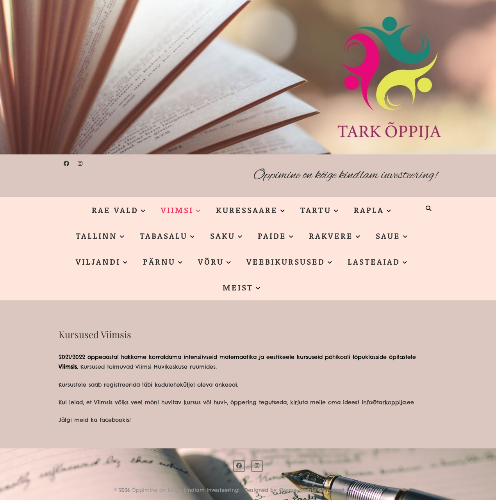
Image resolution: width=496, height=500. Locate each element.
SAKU (222, 235)
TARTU (315, 209)
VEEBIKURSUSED (285, 261)
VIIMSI (177, 209)
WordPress (369, 490)
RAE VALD (115, 209)
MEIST (238, 287)
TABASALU (163, 235)
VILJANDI (98, 261)
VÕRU (211, 261)
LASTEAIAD (374, 261)
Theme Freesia (298, 490)
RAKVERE (331, 235)
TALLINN (96, 235)
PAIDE (272, 235)
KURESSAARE (247, 209)
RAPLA (369, 209)
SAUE (388, 235)
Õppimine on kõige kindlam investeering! (345, 175)
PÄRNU (159, 261)
